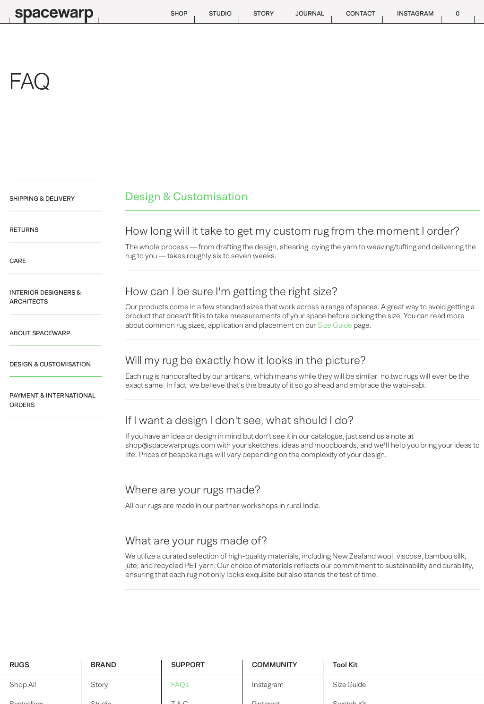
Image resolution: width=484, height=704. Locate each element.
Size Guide (349, 685)
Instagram (268, 685)
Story (99, 685)
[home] (56, 11)
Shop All (22, 685)
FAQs (180, 685)
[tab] (55, 195)
